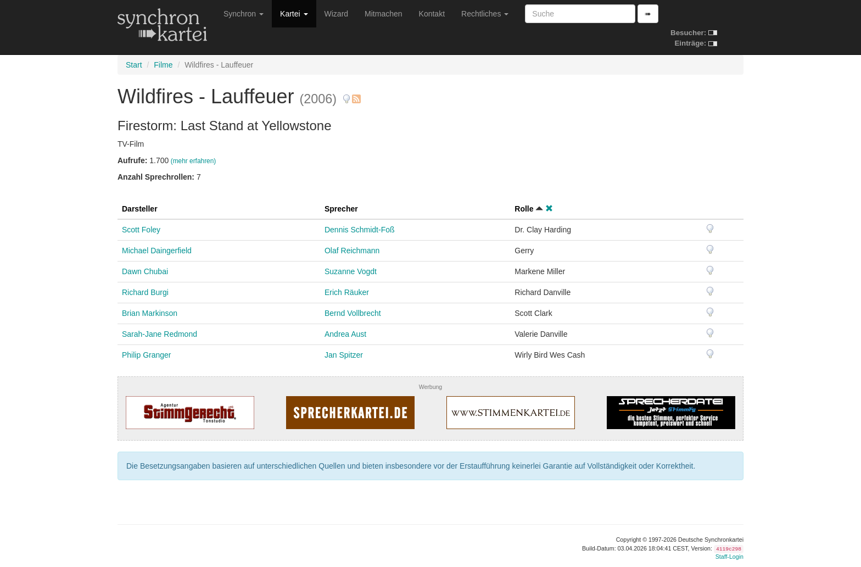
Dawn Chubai (145, 271)
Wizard (337, 13)
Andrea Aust (345, 334)
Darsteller (140, 208)
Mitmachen (383, 13)
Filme (163, 64)
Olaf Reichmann (352, 250)
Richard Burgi (145, 292)
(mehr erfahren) (193, 161)
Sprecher (341, 208)
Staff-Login (729, 556)
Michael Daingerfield (157, 250)
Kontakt (432, 13)
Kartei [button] (294, 13)
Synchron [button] (243, 13)
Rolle (524, 208)
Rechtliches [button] (484, 13)
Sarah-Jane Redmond (159, 334)
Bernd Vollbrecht (353, 313)
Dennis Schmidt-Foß (360, 229)
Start (134, 64)
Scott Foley (141, 229)
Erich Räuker (347, 292)
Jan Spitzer (344, 355)
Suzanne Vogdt (351, 271)
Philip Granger (146, 355)
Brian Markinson (149, 313)
